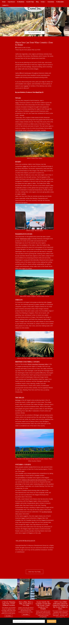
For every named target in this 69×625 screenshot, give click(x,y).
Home (4, 2)
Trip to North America (34, 32)
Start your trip (52, 621)
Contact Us (5, 5)
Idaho (24, 166)
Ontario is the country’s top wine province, (34, 480)
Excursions (51, 2)
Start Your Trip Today (34, 571)
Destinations (20, 2)
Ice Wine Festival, (47, 512)
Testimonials (60, 2)
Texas (17, 102)
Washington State (25, 238)
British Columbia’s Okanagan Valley (38, 364)
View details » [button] (8, 615)
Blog (37, 2)
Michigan (18, 400)
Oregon (49, 302)
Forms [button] (43, 2)
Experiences (11, 2)
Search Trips (30, 2)
